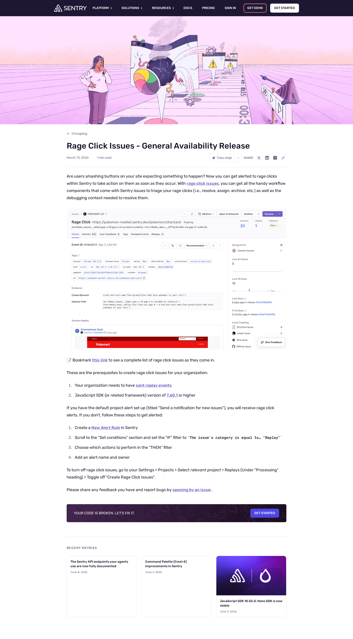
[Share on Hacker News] (275, 158)
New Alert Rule (105, 427)
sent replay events (154, 385)
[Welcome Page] (70, 8)
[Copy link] (283, 158)
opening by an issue (191, 489)
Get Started (264, 513)
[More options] (238, 157)
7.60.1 (172, 395)
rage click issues (203, 183)
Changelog (77, 133)
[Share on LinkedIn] (267, 158)
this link (100, 360)
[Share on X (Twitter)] (259, 158)
